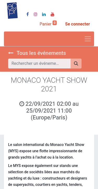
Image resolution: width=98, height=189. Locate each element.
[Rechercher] (76, 64)
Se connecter (77, 24)
